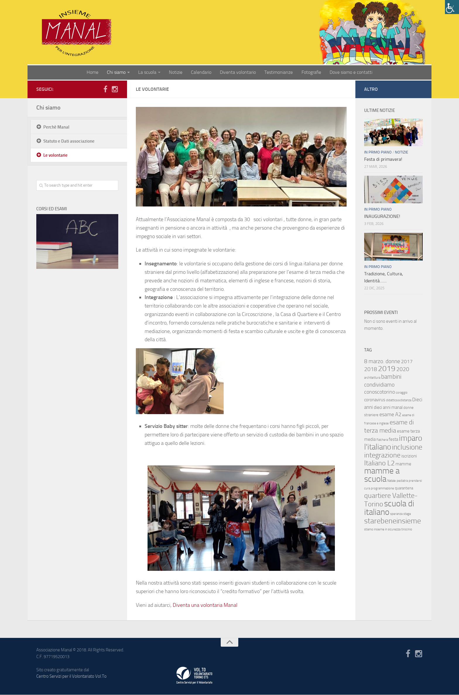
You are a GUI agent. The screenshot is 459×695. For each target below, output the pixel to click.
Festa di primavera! (383, 159)
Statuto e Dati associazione (69, 141)
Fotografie (310, 72)
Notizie (176, 72)
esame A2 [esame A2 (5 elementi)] (390, 415)
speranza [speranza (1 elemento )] (396, 514)
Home (94, 72)
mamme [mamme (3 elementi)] (403, 464)
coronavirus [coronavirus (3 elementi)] (374, 400)
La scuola (148, 72)
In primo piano (378, 152)
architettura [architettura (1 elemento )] (372, 378)
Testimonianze (278, 72)
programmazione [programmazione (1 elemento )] (382, 489)
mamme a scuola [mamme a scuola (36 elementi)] (382, 475)
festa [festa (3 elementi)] (393, 439)
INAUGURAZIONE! (382, 216)
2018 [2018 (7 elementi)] (370, 369)
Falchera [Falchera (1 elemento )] (382, 440)
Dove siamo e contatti (349, 72)
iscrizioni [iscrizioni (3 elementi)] (409, 456)
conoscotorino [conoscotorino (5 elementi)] (379, 392)
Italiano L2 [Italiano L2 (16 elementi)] (379, 463)
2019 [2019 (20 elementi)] (386, 368)
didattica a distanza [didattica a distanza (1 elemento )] (398, 400)
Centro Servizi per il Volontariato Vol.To (71, 676)
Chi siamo (117, 72)
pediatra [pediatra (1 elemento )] (402, 481)
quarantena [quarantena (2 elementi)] (404, 488)
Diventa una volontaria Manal (205, 605)
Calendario (201, 72)
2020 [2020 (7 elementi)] (402, 369)
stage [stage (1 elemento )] (407, 514)
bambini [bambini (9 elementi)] (391, 376)
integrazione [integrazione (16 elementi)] (382, 455)
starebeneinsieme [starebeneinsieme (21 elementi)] (392, 521)
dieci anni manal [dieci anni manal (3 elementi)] (388, 407)
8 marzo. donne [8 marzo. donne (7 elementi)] (382, 361)
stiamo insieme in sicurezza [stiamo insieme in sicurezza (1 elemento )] (382, 530)
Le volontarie (55, 155)
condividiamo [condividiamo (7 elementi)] (379, 385)
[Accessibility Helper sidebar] (452, 7)
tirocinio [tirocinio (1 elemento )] (406, 530)
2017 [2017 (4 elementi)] (407, 362)
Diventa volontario (238, 72)
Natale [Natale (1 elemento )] (391, 481)
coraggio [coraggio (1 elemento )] (401, 393)
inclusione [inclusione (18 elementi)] (407, 447)
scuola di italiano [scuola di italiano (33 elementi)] (389, 508)
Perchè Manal (56, 127)
